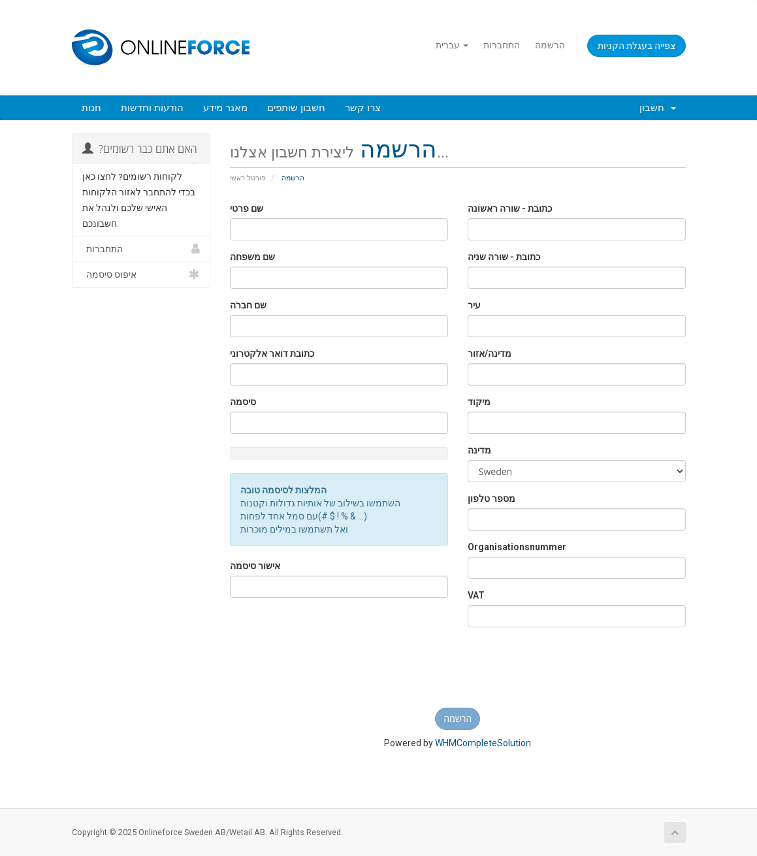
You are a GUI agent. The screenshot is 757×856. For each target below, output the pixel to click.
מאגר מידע (225, 108)
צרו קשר (363, 108)
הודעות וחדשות (152, 108)
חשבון (657, 108)
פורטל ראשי (248, 178)
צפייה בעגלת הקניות (636, 46)
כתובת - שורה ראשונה (510, 208)
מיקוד (479, 402)
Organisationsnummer (517, 547)
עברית (452, 45)
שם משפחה (252, 257)
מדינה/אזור (489, 353)
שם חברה (248, 305)
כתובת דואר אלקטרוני (272, 353)
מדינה (479, 450)
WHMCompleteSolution (483, 743)
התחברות (501, 45)
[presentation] (458, 672)
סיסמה (243, 402)
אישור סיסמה (255, 566)
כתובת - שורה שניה (504, 257)
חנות (91, 108)
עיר (474, 305)
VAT (476, 595)
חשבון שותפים (296, 108)
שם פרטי (246, 208)
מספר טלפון (491, 498)
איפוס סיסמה (141, 274)
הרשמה (550, 45)
